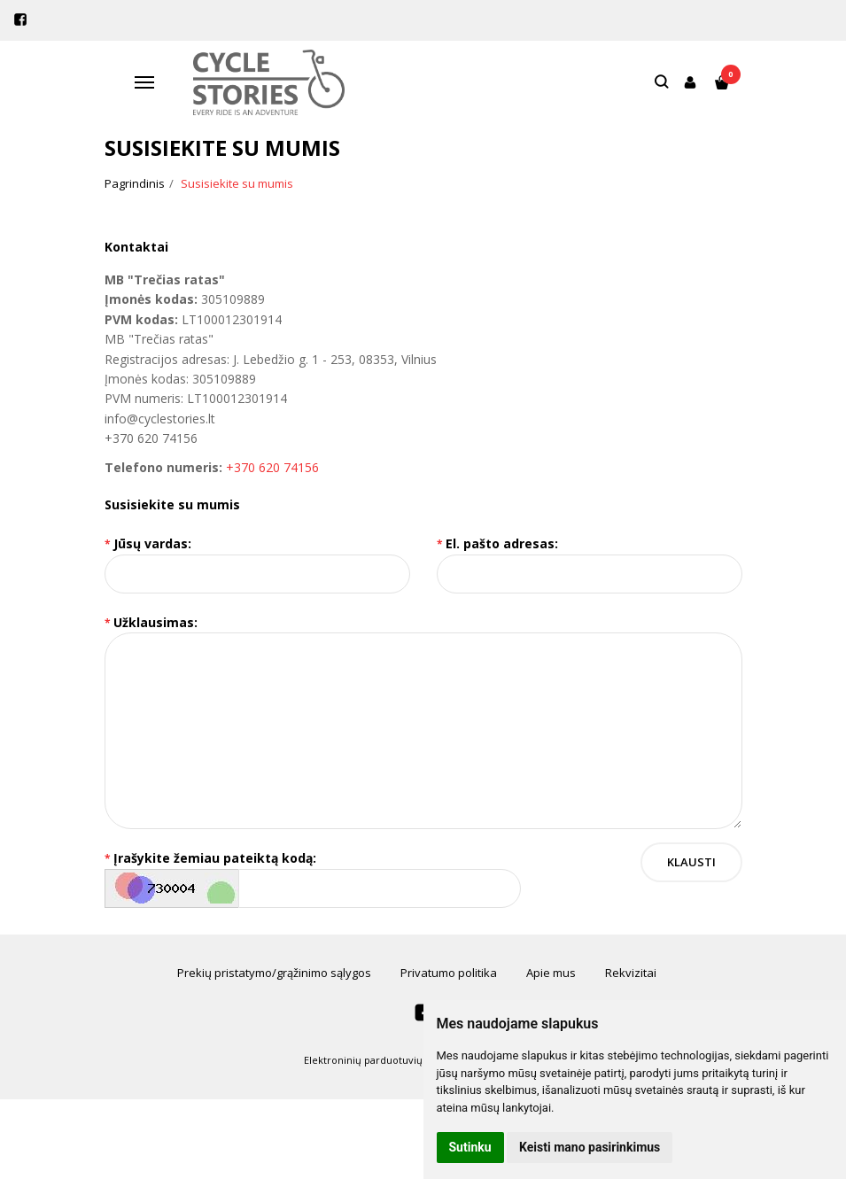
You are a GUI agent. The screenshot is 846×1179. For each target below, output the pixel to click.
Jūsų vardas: (152, 543)
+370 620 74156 (272, 467)
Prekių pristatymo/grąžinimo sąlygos (274, 973)
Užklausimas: (155, 622)
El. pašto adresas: (502, 543)
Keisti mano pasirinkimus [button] (589, 1147)
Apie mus (551, 973)
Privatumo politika (448, 973)
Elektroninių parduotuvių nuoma (381, 1060)
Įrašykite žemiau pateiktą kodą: (214, 857)
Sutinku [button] (470, 1147)
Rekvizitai (630, 973)
